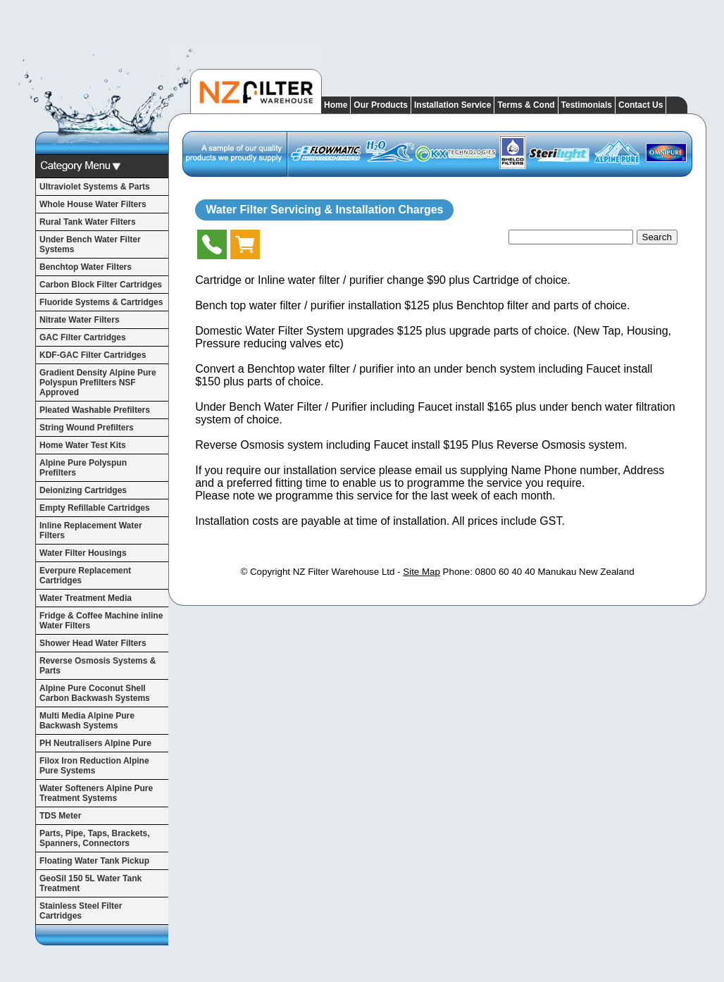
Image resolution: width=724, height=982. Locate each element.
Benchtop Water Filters (85, 267)
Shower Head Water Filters (92, 643)
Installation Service (452, 105)
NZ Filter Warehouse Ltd (344, 571)
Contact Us (640, 105)
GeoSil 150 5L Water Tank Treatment (90, 883)
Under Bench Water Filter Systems (90, 244)
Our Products (381, 105)
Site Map (421, 571)
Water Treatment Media (85, 598)
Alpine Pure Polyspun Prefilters (83, 468)
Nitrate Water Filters (79, 320)
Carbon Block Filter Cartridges (100, 285)
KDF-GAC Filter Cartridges (92, 355)
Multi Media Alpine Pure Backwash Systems (87, 721)
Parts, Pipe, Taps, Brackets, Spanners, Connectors (94, 838)
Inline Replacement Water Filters (90, 530)
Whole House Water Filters (92, 204)
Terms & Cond (525, 105)
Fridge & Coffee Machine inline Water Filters (101, 620)
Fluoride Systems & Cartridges (101, 302)
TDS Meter (60, 816)
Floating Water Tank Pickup (94, 861)
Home (335, 105)
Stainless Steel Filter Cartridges (80, 911)
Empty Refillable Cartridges (94, 508)
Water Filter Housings (83, 553)
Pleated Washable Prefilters (94, 410)
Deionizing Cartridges (83, 490)
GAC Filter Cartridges (82, 337)
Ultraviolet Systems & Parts (94, 187)
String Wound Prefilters (86, 428)
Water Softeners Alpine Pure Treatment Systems (96, 793)
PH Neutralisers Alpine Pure (95, 743)
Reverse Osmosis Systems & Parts (97, 666)
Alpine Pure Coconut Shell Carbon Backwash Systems (94, 693)
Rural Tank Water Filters (87, 222)
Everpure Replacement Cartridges (85, 575)
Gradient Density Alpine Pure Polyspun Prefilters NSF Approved (97, 382)
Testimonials (586, 105)
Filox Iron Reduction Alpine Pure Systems (94, 766)
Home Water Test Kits (82, 445)
